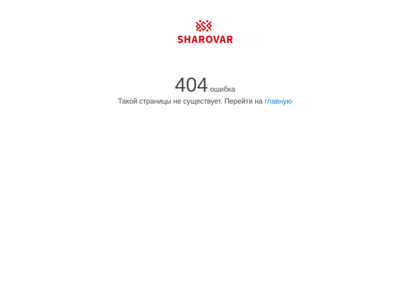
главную (278, 101)
